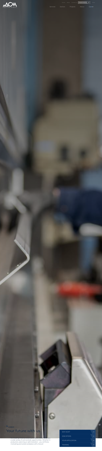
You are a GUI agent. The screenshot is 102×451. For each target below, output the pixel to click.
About (82, 7)
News (68, 2)
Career (91, 7)
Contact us (74, 2)
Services (52, 7)
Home (63, 2)
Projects (72, 7)
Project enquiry (83, 2)
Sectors (62, 7)
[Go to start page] (10, 5)
